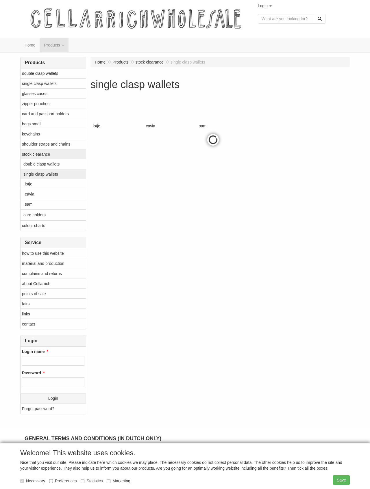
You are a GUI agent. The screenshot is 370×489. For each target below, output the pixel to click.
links (26, 314)
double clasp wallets (40, 73)
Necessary (32, 481)
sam (28, 204)
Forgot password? (38, 408)
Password (31, 373)
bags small (31, 124)
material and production (43, 263)
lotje (28, 184)
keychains (31, 134)
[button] (265, 6)
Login (53, 398)
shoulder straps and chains (46, 144)
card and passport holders (45, 113)
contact (28, 324)
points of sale (34, 293)
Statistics (92, 481)
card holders (34, 215)
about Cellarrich (36, 283)
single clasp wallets (39, 83)
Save (341, 480)
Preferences (63, 481)
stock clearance (36, 154)
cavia (29, 194)
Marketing (118, 481)
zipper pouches (35, 103)
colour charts (33, 225)
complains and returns (42, 273)
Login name (33, 351)
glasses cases (34, 93)
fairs (25, 304)
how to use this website (43, 253)
